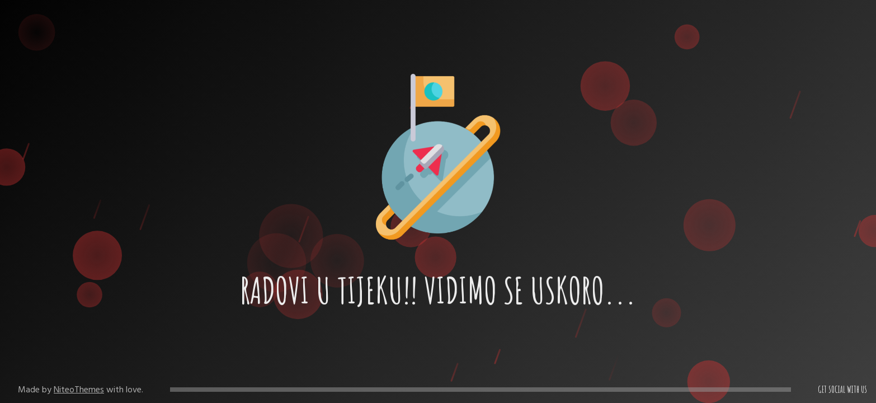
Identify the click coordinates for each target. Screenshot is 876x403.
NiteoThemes (79, 389)
